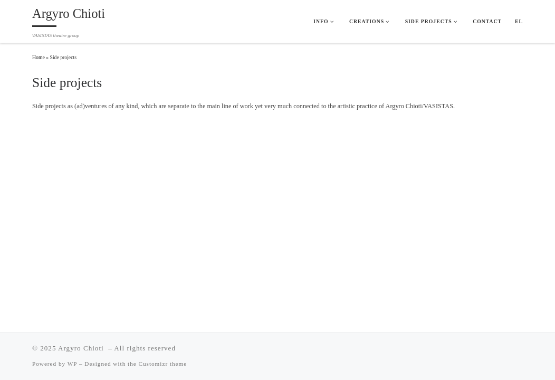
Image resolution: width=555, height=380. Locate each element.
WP (72, 363)
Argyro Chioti (82, 348)
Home (38, 57)
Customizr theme (163, 363)
